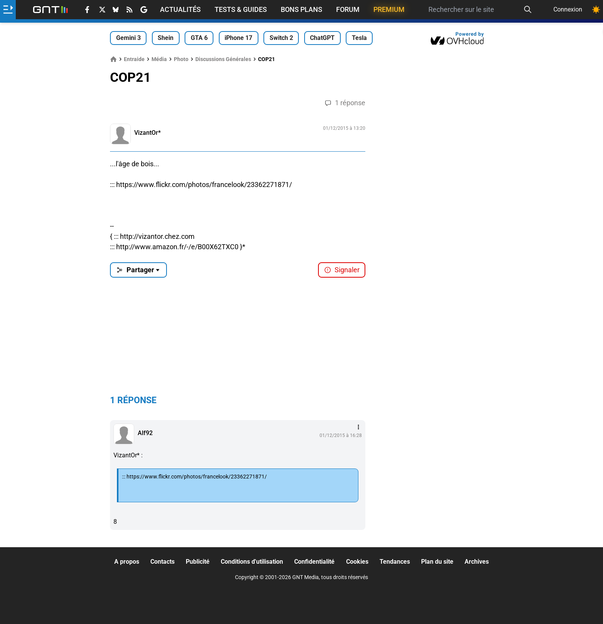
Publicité (198, 561)
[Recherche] (527, 10)
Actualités (180, 9)
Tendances (395, 561)
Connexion (567, 9)
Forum (348, 9)
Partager (138, 270)
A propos (126, 561)
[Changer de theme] (596, 9)
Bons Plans (301, 9)
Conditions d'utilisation (252, 561)
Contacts (162, 561)
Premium (389, 9)
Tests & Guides (241, 9)
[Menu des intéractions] (358, 427)
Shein (165, 37)
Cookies (357, 561)
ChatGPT (322, 37)
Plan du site (437, 561)
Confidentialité (314, 561)
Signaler (342, 270)
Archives (477, 561)
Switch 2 (281, 37)
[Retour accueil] (50, 9)
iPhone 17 (238, 37)
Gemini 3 (128, 37)
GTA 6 (199, 37)
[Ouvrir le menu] (8, 9)
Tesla (359, 37)
